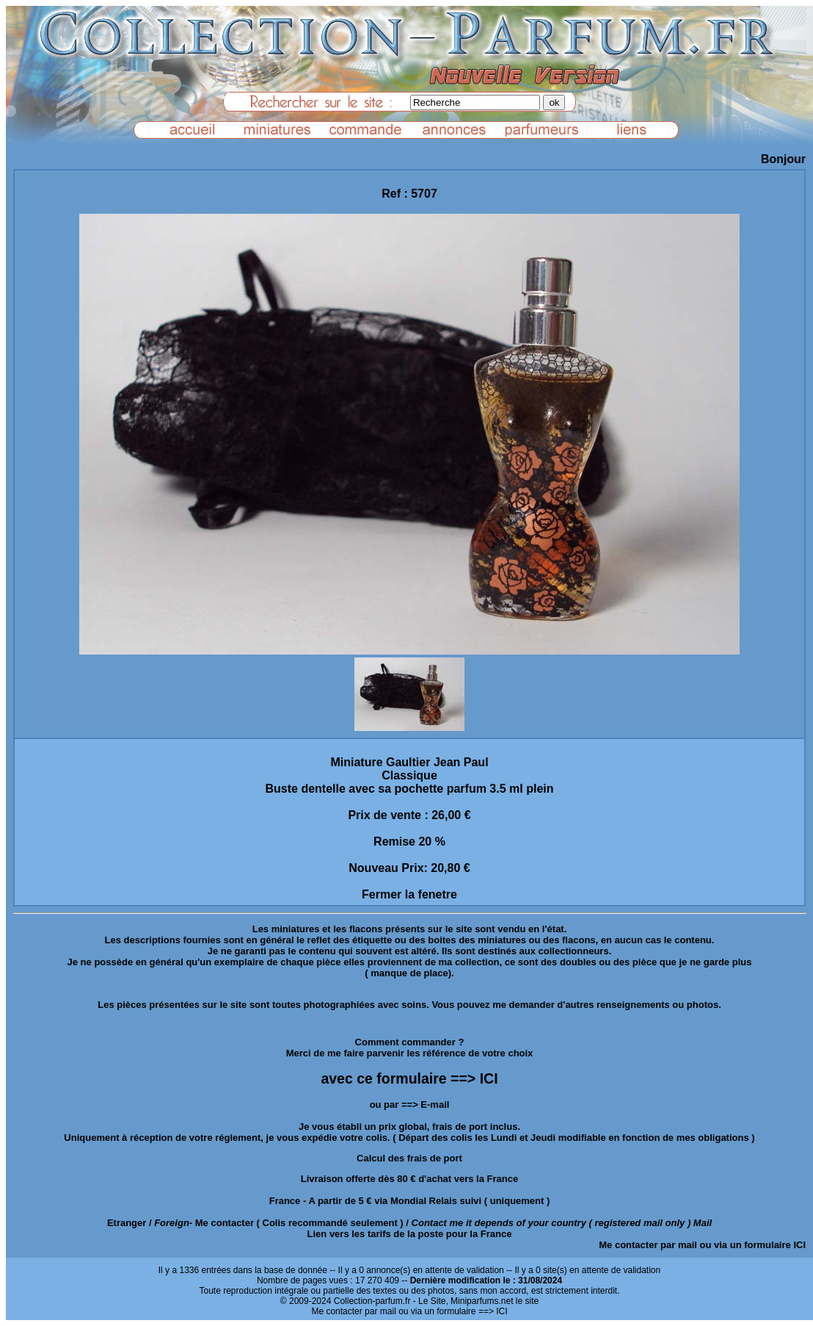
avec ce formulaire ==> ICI (409, 1078)
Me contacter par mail (648, 1244)
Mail (702, 1222)
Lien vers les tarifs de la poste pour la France (409, 1233)
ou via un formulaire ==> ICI (452, 1311)
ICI (799, 1244)
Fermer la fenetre (409, 894)
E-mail (434, 1104)
